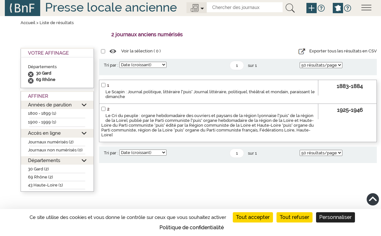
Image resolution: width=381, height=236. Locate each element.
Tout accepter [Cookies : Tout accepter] (253, 217)
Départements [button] (44, 160)
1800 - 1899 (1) (42, 113)
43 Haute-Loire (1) (45, 185)
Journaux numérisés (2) (51, 142)
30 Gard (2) (38, 169)
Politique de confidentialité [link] (191, 227)
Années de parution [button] (50, 104)
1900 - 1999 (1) (42, 122)
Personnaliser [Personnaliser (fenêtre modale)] (335, 217)
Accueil (28, 22)
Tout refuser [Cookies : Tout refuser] (294, 217)
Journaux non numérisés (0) (55, 150)
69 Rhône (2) (40, 177)
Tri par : (111, 65)
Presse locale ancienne (111, 7)
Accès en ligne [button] (44, 133)
